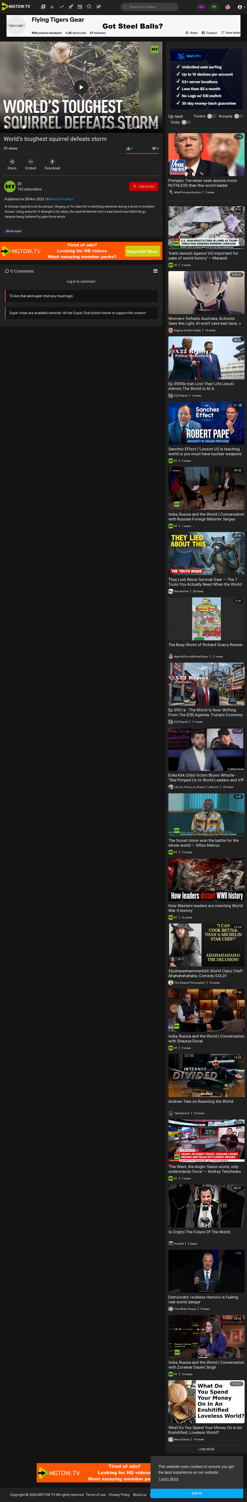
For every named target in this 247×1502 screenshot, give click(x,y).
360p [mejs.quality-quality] (148, 127)
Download (54, 164)
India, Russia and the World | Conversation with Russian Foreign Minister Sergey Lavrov (206, 519)
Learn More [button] (169, 1479)
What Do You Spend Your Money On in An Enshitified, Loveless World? (205, 1430)
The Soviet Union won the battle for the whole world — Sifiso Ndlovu (203, 843)
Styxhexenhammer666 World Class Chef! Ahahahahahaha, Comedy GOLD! (205, 973)
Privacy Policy (119, 1495)
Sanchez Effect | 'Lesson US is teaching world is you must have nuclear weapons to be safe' (205, 454)
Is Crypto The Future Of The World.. (200, 1231)
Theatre (199, 116)
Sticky (175, 122)
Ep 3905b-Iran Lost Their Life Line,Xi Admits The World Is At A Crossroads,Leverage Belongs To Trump (204, 388)
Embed (32, 164)
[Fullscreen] (155, 126)
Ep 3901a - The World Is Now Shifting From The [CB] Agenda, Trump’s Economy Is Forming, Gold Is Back (205, 715)
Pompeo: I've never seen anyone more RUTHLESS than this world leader (202, 183)
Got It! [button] (197, 1493)
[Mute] (139, 126)
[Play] (6, 126)
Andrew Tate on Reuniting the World (200, 1101)
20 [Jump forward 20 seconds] (131, 127)
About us (140, 1495)
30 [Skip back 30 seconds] (123, 127)
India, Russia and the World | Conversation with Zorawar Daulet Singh (206, 1365)
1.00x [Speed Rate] (115, 127)
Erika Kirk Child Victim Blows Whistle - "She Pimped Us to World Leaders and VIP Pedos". (206, 780)
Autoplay (226, 116)
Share (12, 164)
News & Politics (61, 199)
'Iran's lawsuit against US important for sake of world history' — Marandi (203, 255)
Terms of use (96, 1495)
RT (20, 184)
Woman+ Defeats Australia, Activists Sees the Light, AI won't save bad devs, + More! (204, 323)
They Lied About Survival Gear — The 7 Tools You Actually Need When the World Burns (205, 584)
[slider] (60, 126)
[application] (81, 87)
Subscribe (143, 186)
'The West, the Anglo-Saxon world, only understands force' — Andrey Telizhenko (204, 1169)
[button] (228, 7)
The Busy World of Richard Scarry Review (205, 644)
